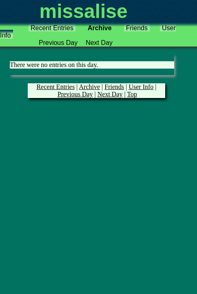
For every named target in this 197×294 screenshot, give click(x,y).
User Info (140, 86)
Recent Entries (52, 27)
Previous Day (58, 42)
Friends (137, 27)
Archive (100, 27)
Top (132, 94)
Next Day (99, 42)
